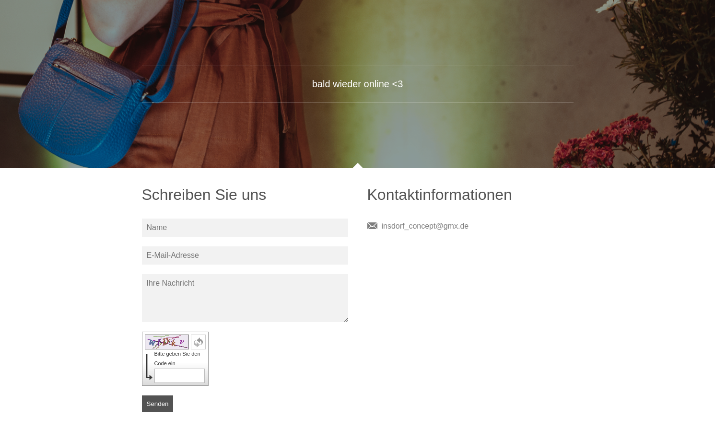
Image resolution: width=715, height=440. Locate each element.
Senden (158, 403)
